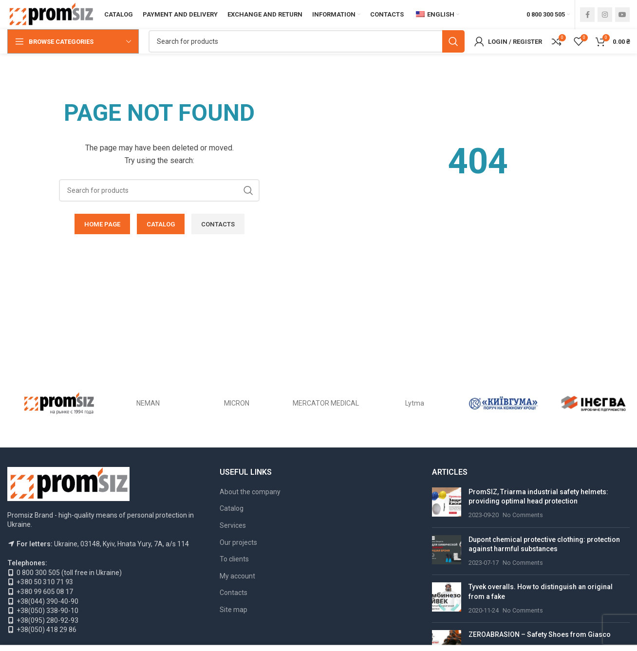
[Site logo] (50, 14)
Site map (233, 610)
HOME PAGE (102, 224)
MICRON (236, 403)
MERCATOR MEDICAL (326, 403)
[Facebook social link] (587, 14)
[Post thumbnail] (446, 503)
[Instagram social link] (605, 14)
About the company (250, 492)
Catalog (232, 508)
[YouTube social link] (622, 14)
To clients (234, 559)
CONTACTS (218, 224)
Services (233, 525)
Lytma (414, 403)
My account (237, 576)
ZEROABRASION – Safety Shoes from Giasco (539, 634)
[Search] (307, 41)
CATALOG (161, 224)
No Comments (523, 515)
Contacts (233, 592)
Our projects (238, 542)
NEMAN (148, 403)
